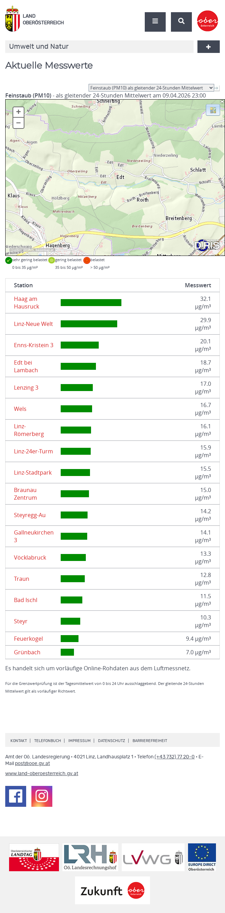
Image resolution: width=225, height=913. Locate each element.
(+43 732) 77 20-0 (175, 757)
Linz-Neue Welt (33, 324)
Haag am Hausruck (26, 302)
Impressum (79, 741)
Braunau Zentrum (25, 493)
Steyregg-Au (30, 515)
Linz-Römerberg (29, 430)
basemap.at (44, 250)
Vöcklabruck (30, 557)
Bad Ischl (25, 600)
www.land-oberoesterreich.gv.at (41, 773)
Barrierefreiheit (150, 741)
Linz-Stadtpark (33, 472)
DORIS (28, 250)
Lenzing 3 (26, 387)
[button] (213, 109)
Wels (20, 409)
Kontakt (18, 741)
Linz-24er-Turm (33, 451)
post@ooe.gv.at (32, 763)
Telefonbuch (47, 741)
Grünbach (27, 652)
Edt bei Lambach (26, 366)
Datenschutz (111, 741)
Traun (21, 579)
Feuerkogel (28, 638)
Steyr (21, 621)
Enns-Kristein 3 (33, 345)
